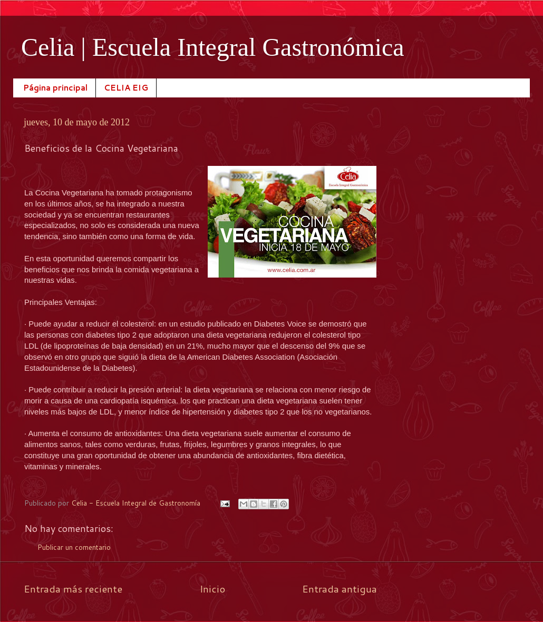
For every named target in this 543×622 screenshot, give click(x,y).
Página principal (55, 87)
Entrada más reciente (73, 588)
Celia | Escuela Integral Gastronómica (212, 47)
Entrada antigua (339, 588)
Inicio (212, 588)
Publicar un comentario (74, 547)
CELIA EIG (126, 87)
